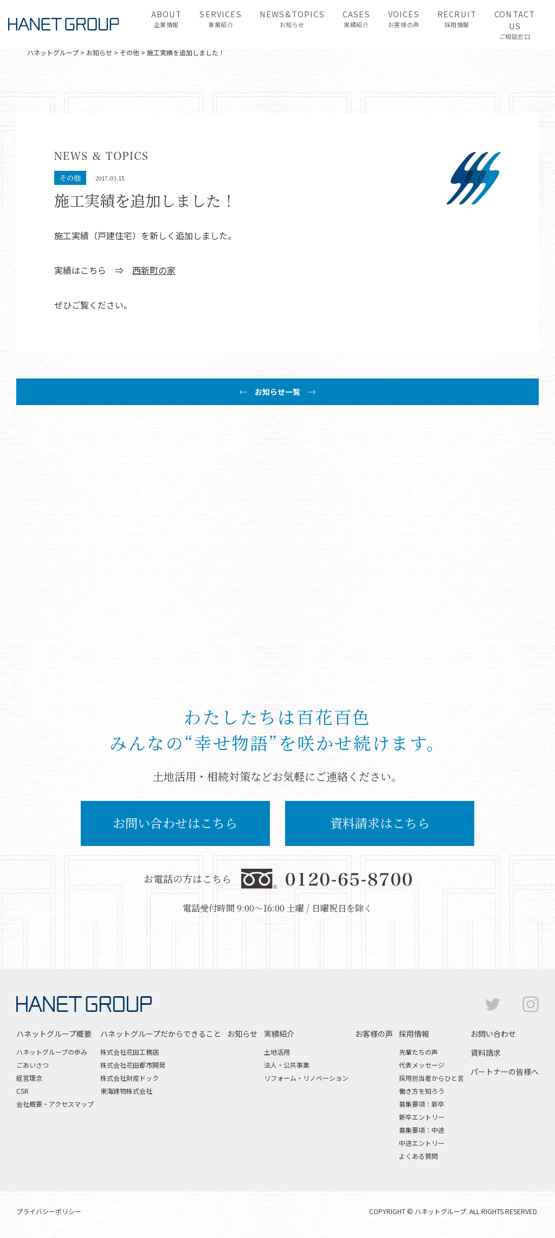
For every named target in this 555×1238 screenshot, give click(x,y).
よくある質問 (418, 1155)
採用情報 (456, 18)
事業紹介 (220, 18)
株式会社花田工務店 (129, 1051)
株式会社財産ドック (129, 1077)
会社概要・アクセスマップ (55, 1103)
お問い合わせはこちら (175, 823)
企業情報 (166, 18)
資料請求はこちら (380, 823)
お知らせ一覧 (277, 391)
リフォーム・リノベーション (306, 1077)
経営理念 (29, 1077)
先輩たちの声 (418, 1051)
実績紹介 (356, 18)
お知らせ (292, 18)
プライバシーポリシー (48, 1211)
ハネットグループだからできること (160, 1033)
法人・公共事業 (286, 1064)
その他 (129, 52)
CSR (22, 1090)
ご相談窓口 (514, 24)
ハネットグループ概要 (54, 1033)
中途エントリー (421, 1142)
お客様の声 (404, 18)
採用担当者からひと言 (431, 1077)
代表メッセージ (421, 1064)
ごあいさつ (32, 1064)
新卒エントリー (421, 1116)
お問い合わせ (493, 1033)
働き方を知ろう (421, 1090)
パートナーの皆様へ (504, 1071)
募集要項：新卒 (421, 1103)
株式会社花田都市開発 (132, 1064)
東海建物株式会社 (126, 1090)
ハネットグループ (53, 52)
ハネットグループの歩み (51, 1051)
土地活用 (277, 1051)
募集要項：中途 (421, 1129)
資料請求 (485, 1052)
